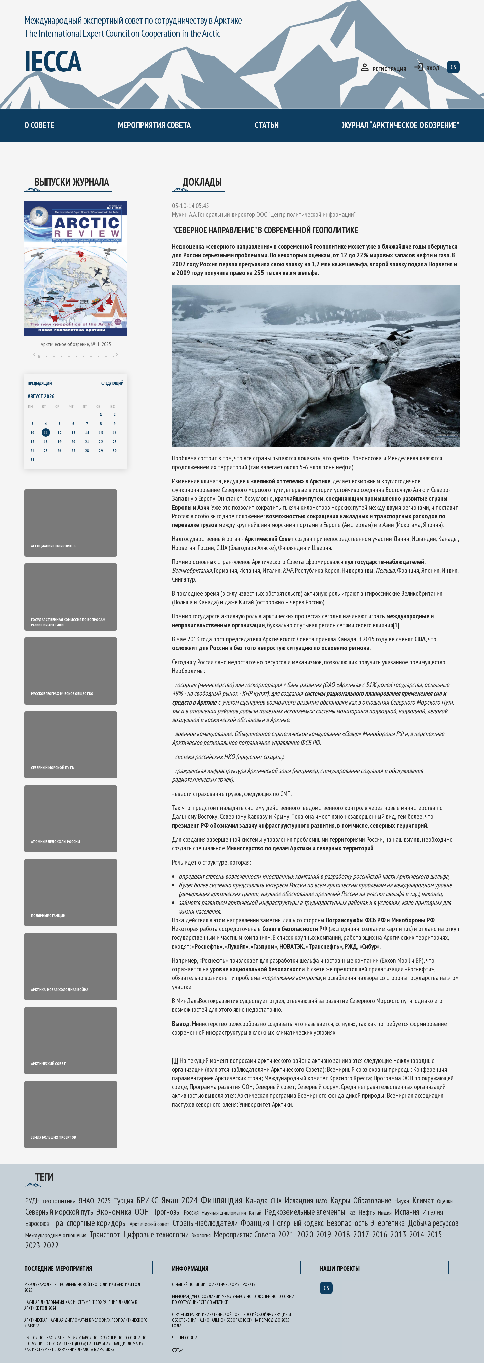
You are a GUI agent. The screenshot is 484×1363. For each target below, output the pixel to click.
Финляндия (222, 1199)
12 (59, 432)
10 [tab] (106, 356)
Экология (201, 1235)
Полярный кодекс (298, 1222)
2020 (305, 1234)
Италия (432, 1211)
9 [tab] (98, 356)
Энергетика (388, 1222)
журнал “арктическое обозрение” (401, 125)
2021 (286, 1234)
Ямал (169, 1200)
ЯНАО (86, 1200)
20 (73, 441)
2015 (434, 1234)
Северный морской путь (59, 1211)
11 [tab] (113, 356)
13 (73, 432)
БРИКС (147, 1200)
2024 (190, 1200)
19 (59, 441)
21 (87, 441)
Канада (257, 1200)
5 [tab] (69, 356)
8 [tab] (91, 356)
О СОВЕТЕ (39, 125)
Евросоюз (37, 1223)
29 (101, 450)
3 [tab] (54, 356)
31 (32, 459)
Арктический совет (150, 1224)
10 (32, 432)
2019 (323, 1234)
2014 (416, 1234)
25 (46, 450)
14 (87, 432)
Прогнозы (166, 1211)
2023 (32, 1245)
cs (453, 67)
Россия (191, 1212)
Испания (407, 1211)
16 (115, 432)
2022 (51, 1245)
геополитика (59, 1200)
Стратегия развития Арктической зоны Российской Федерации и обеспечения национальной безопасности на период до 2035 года (231, 1320)
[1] (396, 624)
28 (87, 450)
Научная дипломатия (224, 1212)
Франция (255, 1222)
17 (32, 441)
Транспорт (104, 1234)
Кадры (340, 1200)
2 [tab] (46, 356)
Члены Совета (184, 1338)
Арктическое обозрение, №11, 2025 (76, 343)
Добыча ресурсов (433, 1222)
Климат (423, 1200)
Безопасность (347, 1222)
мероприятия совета (154, 125)
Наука (401, 1200)
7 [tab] (83, 356)
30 (115, 450)
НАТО (321, 1201)
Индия (385, 1212)
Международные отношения (55, 1235)
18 (46, 441)
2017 (361, 1234)
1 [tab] (38, 356)
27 (73, 450)
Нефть (367, 1212)
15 (101, 432)
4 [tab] (61, 356)
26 (59, 450)
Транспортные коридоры (89, 1222)
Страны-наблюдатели (205, 1222)
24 (32, 450)
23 (115, 441)
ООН (142, 1211)
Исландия (299, 1200)
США (276, 1200)
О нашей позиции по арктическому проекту (213, 1284)
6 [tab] (76, 356)
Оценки (445, 1201)
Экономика (114, 1211)
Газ (352, 1212)
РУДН (32, 1200)
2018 (342, 1234)
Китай (255, 1212)
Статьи (267, 125)
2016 (379, 1234)
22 (101, 441)
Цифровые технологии (156, 1234)
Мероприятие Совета (244, 1234)
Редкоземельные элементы (305, 1211)
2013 (398, 1234)
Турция (123, 1200)
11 (46, 432)
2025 (104, 1200)
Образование (372, 1200)
